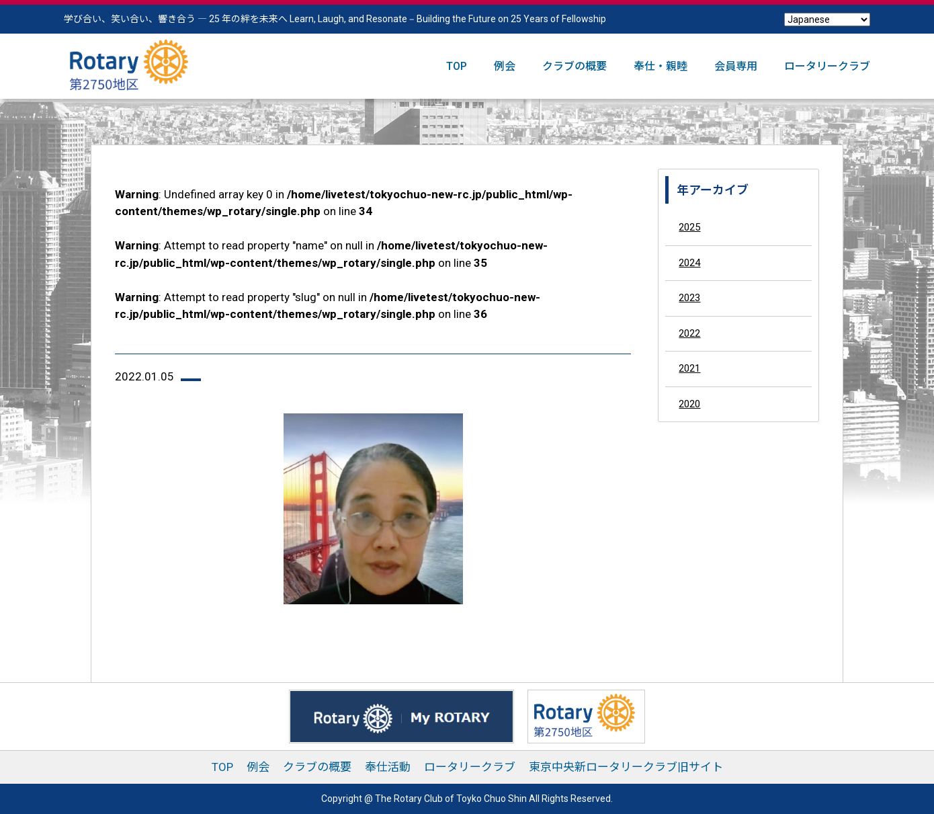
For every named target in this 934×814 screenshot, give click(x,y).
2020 (689, 404)
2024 (689, 263)
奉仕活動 (388, 767)
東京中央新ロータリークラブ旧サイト (626, 767)
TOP (456, 66)
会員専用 (735, 66)
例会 (504, 66)
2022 (689, 333)
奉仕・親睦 (660, 66)
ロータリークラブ (827, 66)
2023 (689, 298)
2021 (689, 368)
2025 (689, 227)
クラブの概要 (574, 66)
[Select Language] (827, 19)
